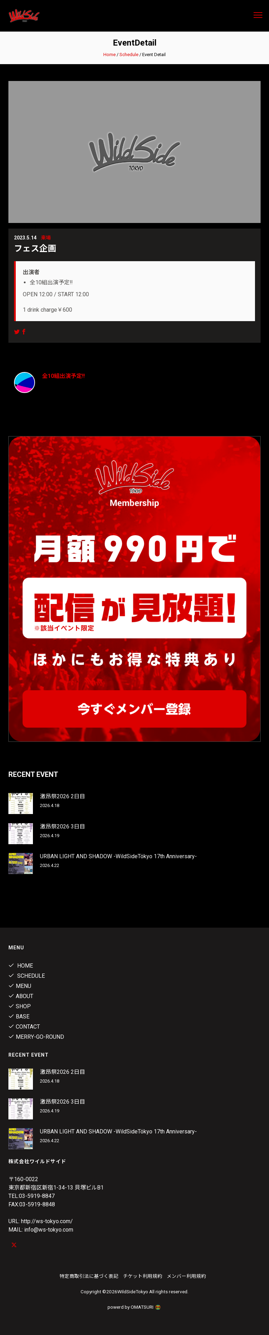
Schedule (128, 54)
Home (109, 54)
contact (24, 1026)
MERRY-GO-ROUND (36, 1037)
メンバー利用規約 (186, 1276)
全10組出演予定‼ (63, 376)
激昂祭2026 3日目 (62, 826)
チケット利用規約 (142, 1276)
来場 (46, 237)
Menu (19, 986)
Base (18, 1016)
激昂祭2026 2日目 (62, 796)
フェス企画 (35, 248)
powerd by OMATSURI (134, 1307)
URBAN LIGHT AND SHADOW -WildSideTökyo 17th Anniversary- (118, 856)
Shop (19, 1006)
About (20, 996)
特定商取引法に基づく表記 (89, 1276)
